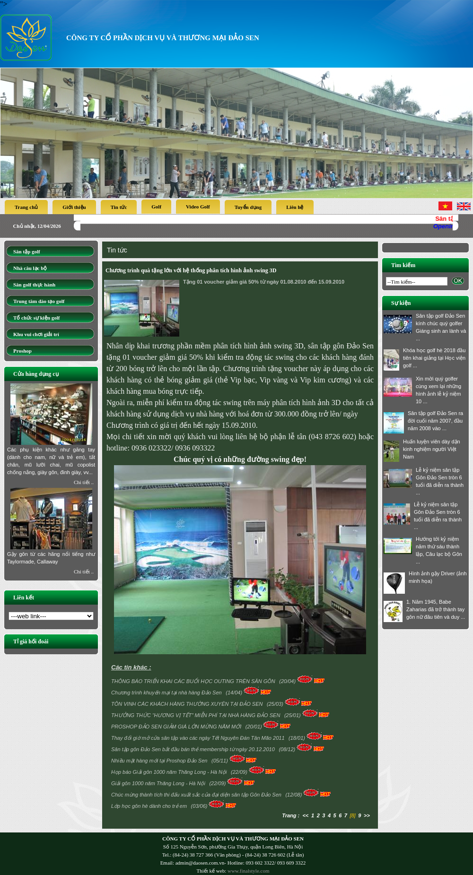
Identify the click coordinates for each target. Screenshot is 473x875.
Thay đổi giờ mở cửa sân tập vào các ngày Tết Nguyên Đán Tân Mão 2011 (198, 738)
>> (366, 815)
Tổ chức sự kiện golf (36, 318)
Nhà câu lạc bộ (30, 268)
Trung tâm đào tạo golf (38, 301)
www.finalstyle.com (249, 871)
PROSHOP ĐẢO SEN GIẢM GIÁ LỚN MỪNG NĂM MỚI (177, 726)
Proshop (22, 351)
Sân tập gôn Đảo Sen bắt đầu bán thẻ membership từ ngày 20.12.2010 (193, 749)
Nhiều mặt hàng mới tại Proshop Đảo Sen (160, 760)
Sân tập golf (26, 251)
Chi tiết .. (84, 482)
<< (305, 815)
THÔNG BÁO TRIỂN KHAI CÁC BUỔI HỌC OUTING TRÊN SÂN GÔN (194, 681)
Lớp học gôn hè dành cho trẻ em (149, 806)
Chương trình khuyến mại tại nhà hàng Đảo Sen (167, 692)
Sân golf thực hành (34, 284)
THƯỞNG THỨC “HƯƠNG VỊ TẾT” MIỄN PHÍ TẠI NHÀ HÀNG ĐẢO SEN (196, 715)
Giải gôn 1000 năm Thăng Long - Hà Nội (159, 783)
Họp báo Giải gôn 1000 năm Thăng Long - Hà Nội (169, 772)
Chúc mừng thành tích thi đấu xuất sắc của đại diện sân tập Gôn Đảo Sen (197, 794)
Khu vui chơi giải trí (36, 334)
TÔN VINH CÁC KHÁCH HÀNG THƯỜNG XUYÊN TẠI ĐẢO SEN (187, 704)
